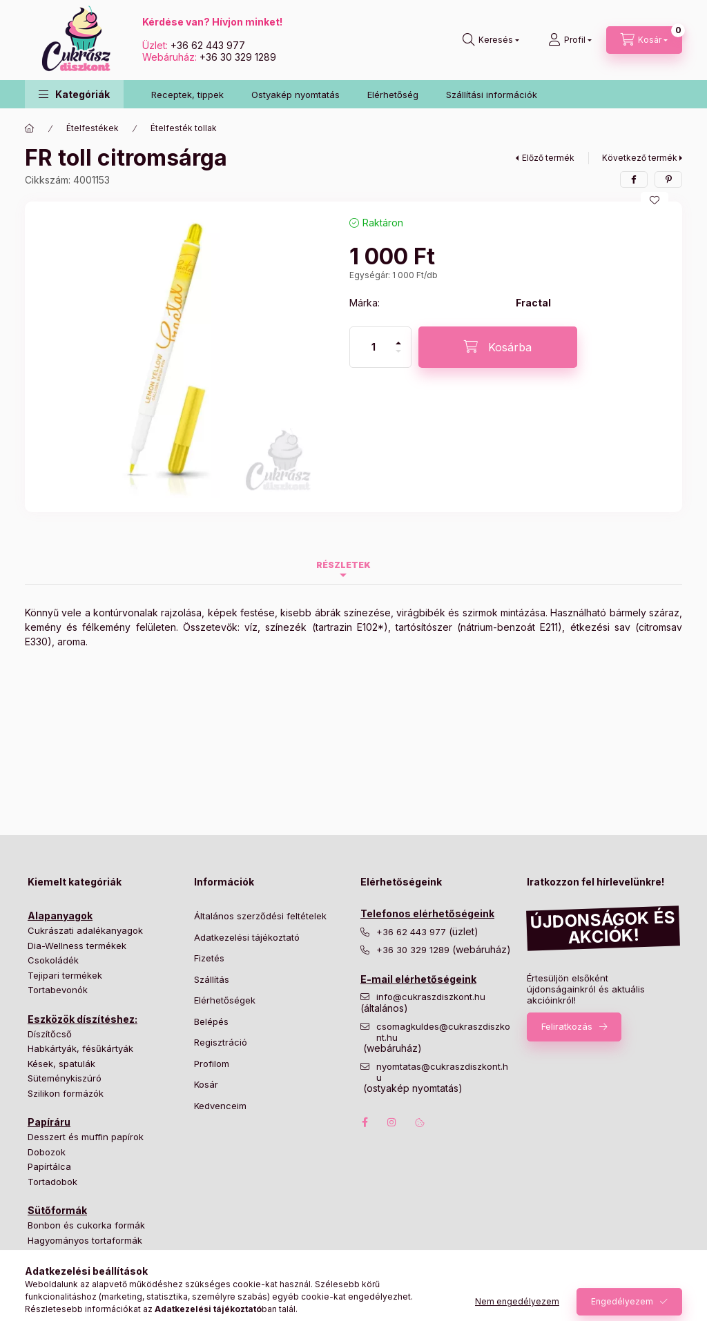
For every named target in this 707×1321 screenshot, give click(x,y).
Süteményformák (64, 1269)
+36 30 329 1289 (238, 57)
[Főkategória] (30, 128)
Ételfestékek (92, 128)
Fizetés (209, 957)
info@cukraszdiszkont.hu (432, 997)
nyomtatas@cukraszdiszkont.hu (442, 1072)
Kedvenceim (220, 1105)
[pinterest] (668, 179)
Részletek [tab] (343, 565)
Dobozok (47, 1151)
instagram (392, 1122)
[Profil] (570, 40)
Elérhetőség (392, 94)
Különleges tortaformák (78, 1254)
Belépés (211, 1021)
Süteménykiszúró (64, 1078)
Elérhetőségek (224, 1000)
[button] (74, 94)
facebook (364, 1122)
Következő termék (639, 158)
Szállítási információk (491, 94)
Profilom (211, 1063)
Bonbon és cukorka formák (86, 1225)
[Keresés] (491, 40)
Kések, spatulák (61, 1063)
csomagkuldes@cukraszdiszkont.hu (443, 1032)
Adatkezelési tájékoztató (247, 937)
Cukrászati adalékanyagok (85, 930)
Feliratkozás (566, 1026)
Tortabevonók (58, 989)
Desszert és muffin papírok (86, 1136)
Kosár (206, 1084)
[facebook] (634, 179)
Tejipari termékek (65, 975)
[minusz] (398, 357)
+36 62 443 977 (208, 45)
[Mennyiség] (373, 347)
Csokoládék (53, 960)
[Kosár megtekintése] (644, 40)
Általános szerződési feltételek (260, 915)
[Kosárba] (497, 347)
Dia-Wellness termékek (77, 945)
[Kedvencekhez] (654, 200)
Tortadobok (52, 1181)
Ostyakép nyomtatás (295, 94)
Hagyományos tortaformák (85, 1240)
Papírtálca (49, 1166)
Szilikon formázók (66, 1093)
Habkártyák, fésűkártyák (80, 1048)
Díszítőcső (50, 1033)
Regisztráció (220, 1042)
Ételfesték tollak (184, 128)
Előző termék (548, 158)
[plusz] (398, 337)
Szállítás (211, 979)
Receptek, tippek (187, 94)
